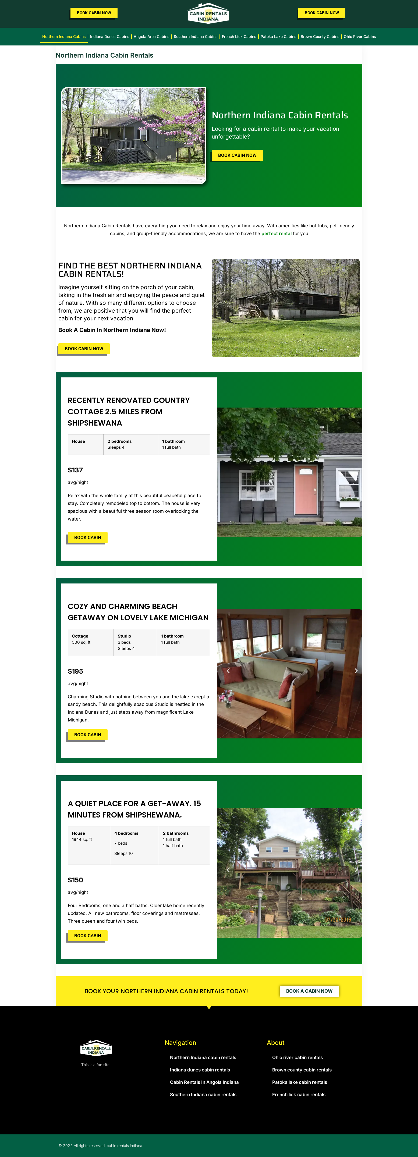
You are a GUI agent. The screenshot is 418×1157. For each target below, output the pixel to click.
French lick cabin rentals (298, 1094)
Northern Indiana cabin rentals (203, 1057)
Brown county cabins (320, 36)
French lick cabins (239, 36)
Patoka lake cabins (278, 36)
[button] (228, 670)
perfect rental (276, 233)
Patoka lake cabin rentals (299, 1082)
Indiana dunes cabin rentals (200, 1070)
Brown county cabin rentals (302, 1070)
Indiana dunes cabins (109, 36)
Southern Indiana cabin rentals (203, 1094)
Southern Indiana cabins (196, 36)
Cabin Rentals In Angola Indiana (204, 1082)
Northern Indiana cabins (64, 36)
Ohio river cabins (360, 36)
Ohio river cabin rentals (297, 1057)
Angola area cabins (151, 36)
